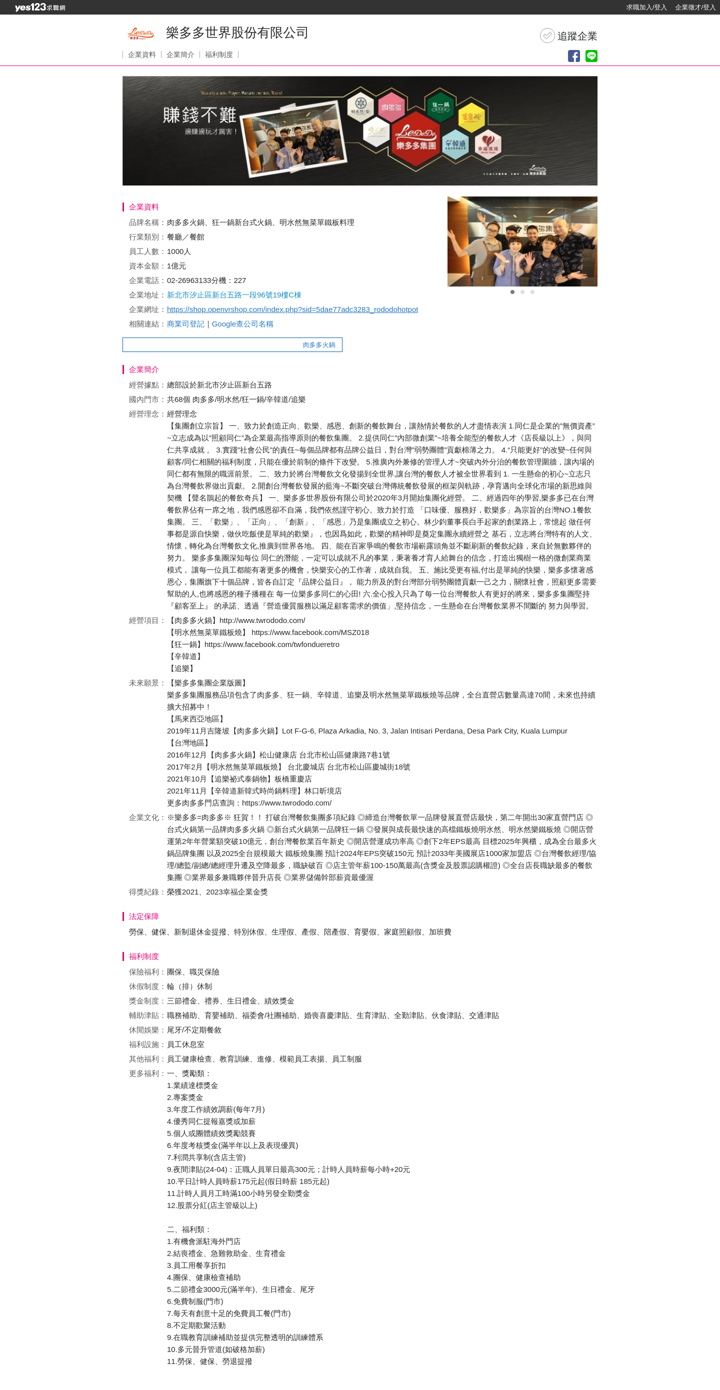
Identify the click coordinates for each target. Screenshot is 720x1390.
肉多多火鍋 (323, 344)
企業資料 (142, 54)
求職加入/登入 (647, 7)
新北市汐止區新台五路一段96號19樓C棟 (234, 294)
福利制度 (219, 54)
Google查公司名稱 (243, 324)
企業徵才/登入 (695, 7)
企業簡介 (180, 54)
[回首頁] (40, 7)
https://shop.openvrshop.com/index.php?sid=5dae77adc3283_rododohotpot (292, 309)
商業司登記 (185, 324)
